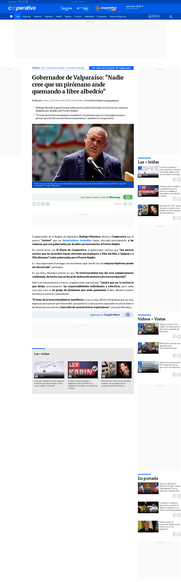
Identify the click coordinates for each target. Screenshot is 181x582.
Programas (102, 16)
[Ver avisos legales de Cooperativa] (150, 18)
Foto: (36, 126)
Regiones (49, 16)
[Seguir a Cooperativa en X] (23, 2)
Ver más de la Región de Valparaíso (111, 68)
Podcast (78, 16)
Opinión (68, 16)
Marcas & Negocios (118, 16)
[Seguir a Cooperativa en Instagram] (26, 2)
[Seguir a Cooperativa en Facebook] (19, 2)
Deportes (38, 16)
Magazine (27, 16)
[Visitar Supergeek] (158, 18)
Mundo (59, 16)
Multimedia (89, 16)
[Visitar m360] (154, 18)
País (17, 16)
